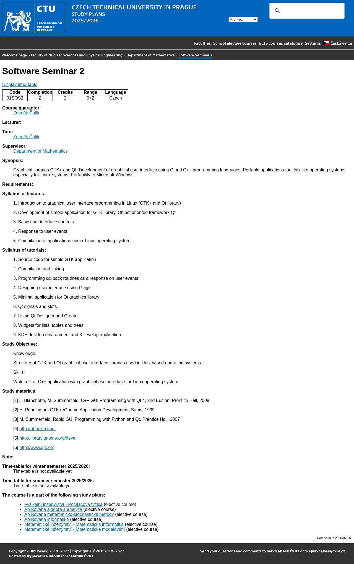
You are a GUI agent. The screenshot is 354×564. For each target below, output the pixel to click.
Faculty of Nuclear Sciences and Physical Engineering (77, 55)
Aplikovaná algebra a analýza (53, 509)
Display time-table (19, 84)
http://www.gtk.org (36, 447)
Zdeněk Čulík (26, 113)
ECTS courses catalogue (281, 43)
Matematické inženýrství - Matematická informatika (74, 524)
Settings (313, 43)
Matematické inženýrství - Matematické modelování (74, 529)
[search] (306, 10)
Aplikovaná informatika (46, 519)
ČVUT (98, 551)
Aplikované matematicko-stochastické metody (69, 514)
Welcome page (14, 55)
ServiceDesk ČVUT (283, 551)
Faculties (202, 43)
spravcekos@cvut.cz (327, 551)
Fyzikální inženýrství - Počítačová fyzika (63, 504)
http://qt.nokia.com (37, 428)
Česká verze (337, 43)
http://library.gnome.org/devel (47, 438)
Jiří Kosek (39, 551)
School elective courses (235, 43)
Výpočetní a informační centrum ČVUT (60, 556)
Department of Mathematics (150, 55)
